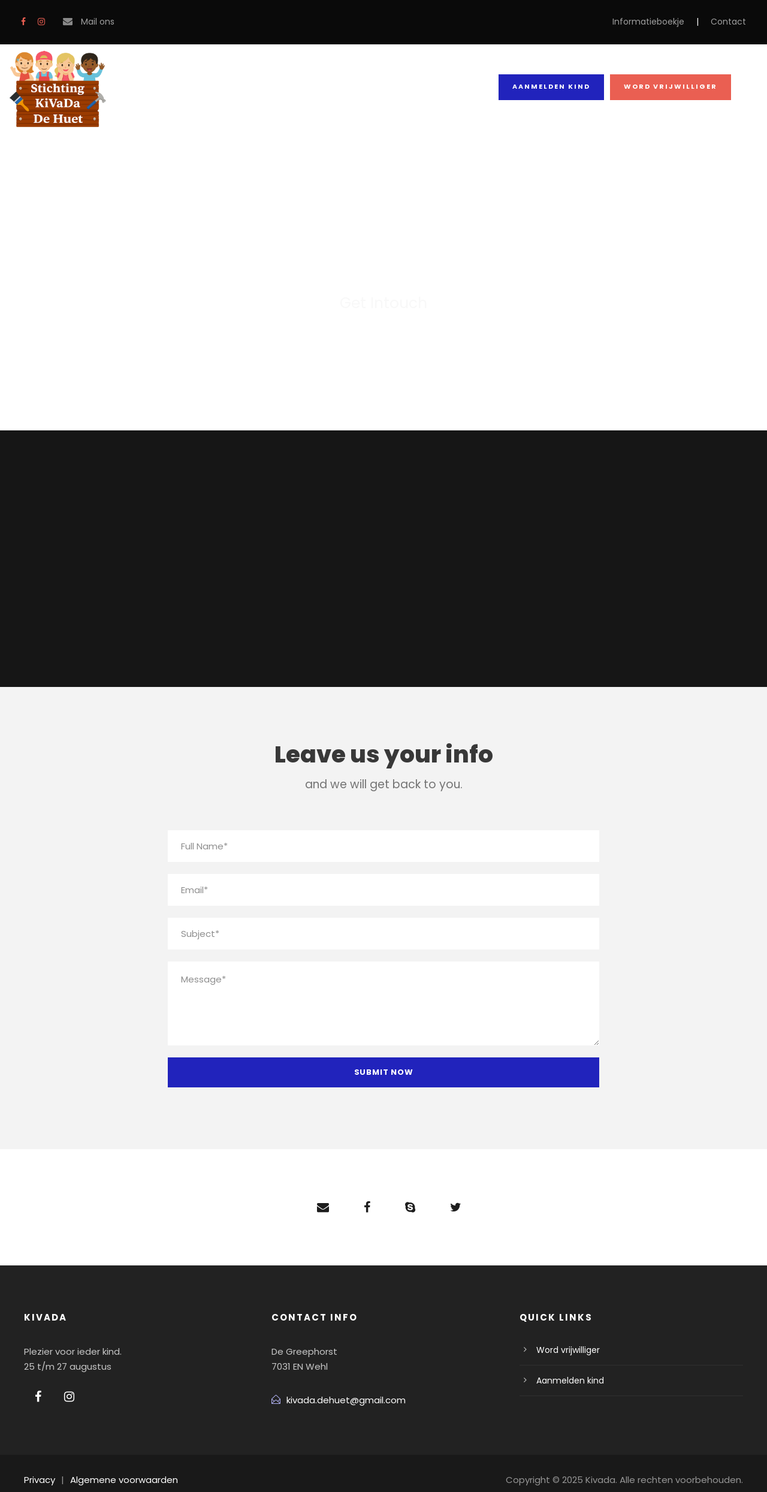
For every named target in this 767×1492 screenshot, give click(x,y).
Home (159, 87)
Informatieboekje (660, 21)
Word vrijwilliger (672, 86)
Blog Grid (362, 87)
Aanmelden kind (555, 86)
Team (291, 87)
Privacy (38, 1466)
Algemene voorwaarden (115, 1466)
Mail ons (96, 21)
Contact (731, 21)
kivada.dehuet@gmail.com (339, 1386)
